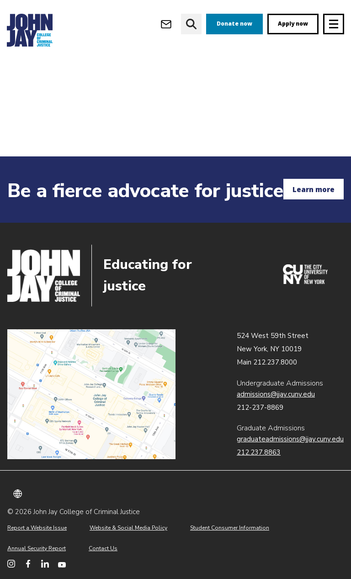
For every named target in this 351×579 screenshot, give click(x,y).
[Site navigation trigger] (333, 24)
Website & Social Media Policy (128, 527)
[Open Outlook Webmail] (166, 24)
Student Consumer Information (229, 527)
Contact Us (103, 548)
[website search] (191, 24)
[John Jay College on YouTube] (62, 564)
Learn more (313, 189)
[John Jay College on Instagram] (11, 564)
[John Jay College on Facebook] (28, 564)
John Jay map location (91, 394)
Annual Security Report (36, 548)
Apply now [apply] (293, 23)
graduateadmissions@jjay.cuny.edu (290, 439)
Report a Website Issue (37, 527)
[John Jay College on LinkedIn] (45, 564)
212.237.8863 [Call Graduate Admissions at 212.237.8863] (259, 452)
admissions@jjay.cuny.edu (276, 394)
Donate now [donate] (234, 23)
